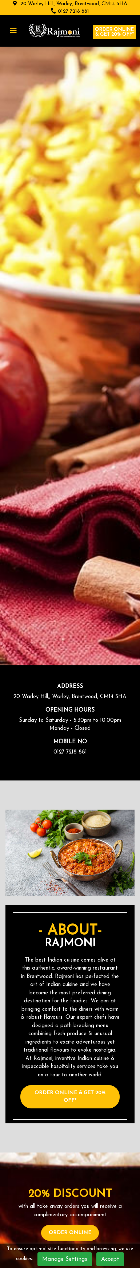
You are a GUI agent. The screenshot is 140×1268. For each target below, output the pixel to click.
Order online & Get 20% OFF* (114, 32)
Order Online (70, 1233)
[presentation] (3, 348)
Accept (110, 1259)
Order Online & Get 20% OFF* (70, 1096)
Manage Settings (64, 1259)
